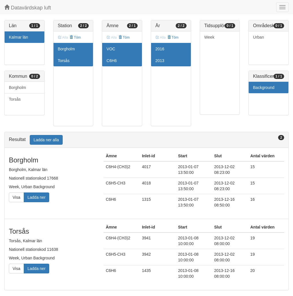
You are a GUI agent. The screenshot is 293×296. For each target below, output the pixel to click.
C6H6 (111, 60)
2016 (159, 49)
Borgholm (17, 87)
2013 (159, 60)
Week (209, 37)
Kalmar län (18, 37)
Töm (75, 37)
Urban (258, 37)
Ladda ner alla (46, 140)
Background (263, 87)
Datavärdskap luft (27, 8)
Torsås (15, 99)
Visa (16, 197)
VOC (110, 49)
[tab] (146, 140)
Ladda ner (36, 197)
